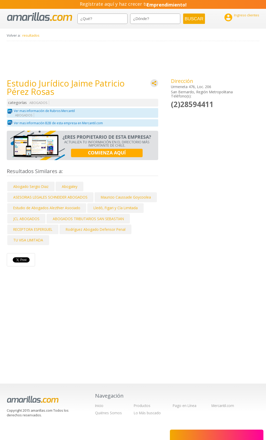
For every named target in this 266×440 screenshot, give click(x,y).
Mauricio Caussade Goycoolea (126, 197)
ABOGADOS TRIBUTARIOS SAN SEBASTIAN (88, 218)
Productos (142, 405)
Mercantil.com (222, 405)
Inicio (99, 405)
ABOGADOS (38, 103)
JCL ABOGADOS (26, 218)
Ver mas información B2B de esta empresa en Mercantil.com (58, 123)
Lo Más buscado (147, 412)
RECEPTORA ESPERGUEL (32, 229)
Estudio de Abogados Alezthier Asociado (46, 207)
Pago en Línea (184, 405)
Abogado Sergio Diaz (31, 186)
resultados (30, 35)
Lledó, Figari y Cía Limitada (116, 207)
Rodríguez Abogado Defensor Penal (95, 229)
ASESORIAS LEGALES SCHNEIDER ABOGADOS (50, 197)
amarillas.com (39, 17)
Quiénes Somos (108, 412)
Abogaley (69, 186)
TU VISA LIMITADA (28, 240)
